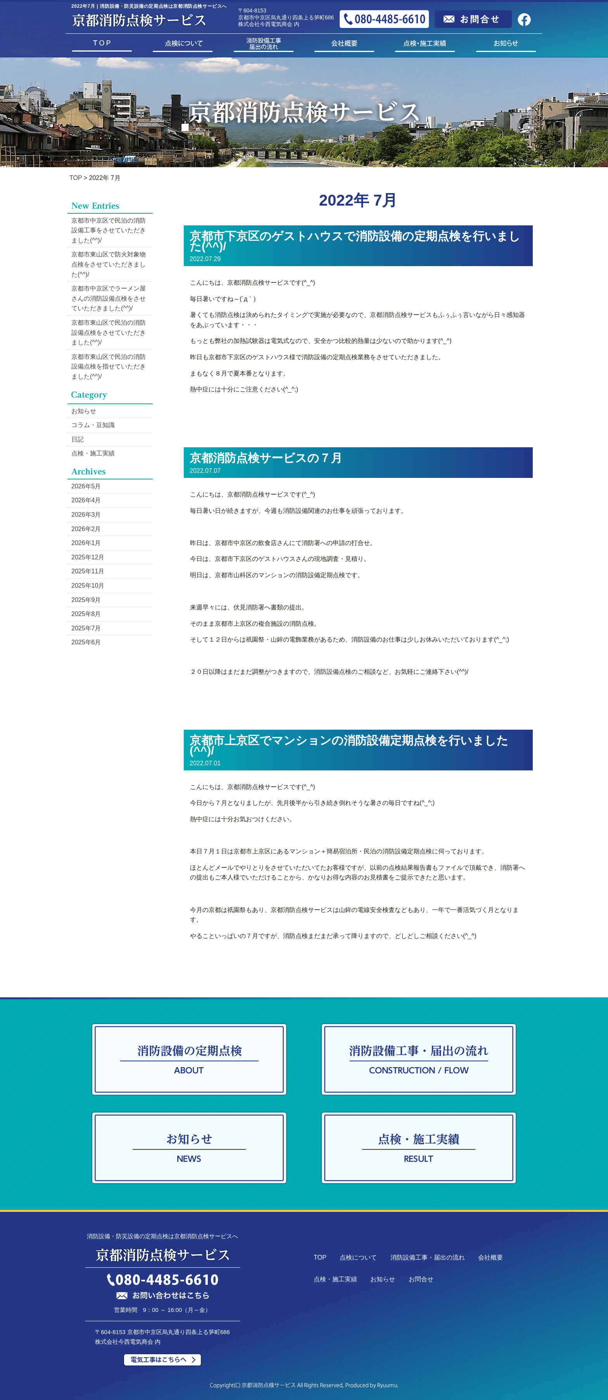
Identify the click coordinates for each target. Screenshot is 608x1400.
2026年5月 (86, 486)
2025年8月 (86, 614)
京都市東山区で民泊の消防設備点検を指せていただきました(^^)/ (108, 366)
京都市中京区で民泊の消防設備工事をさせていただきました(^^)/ (108, 230)
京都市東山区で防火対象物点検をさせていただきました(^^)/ (108, 264)
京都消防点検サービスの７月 (266, 458)
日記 (77, 439)
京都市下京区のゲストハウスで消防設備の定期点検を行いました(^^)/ (355, 241)
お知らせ (83, 411)
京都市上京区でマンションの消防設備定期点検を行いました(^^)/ (349, 745)
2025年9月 (86, 600)
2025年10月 (87, 585)
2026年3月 (86, 514)
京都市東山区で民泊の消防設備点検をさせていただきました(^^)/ (108, 332)
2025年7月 (86, 628)
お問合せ (421, 1279)
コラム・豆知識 (93, 425)
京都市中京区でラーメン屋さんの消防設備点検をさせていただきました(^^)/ (108, 298)
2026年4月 (86, 500)
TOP (75, 178)
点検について (358, 1257)
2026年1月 (86, 543)
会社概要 (490, 1257)
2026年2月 (86, 529)
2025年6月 (86, 642)
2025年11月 (87, 571)
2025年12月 (87, 557)
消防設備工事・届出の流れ (427, 1257)
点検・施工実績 (93, 453)
